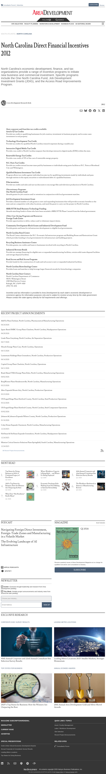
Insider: (23, 587)
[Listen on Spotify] (26, 571)
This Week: (25, 592)
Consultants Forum (9, 5)
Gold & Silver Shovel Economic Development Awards (18, 746)
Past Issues (100, 523)
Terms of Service (70, 772)
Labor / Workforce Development (65, 728)
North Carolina (24, 34)
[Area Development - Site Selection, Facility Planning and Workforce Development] (53, 12)
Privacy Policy (59, 772)
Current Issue (7, 729)
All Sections (103, 24)
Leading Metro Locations (9, 752)
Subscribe (94, 4)
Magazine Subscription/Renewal (15, 721)
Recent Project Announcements (65, 735)
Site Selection (59, 731)
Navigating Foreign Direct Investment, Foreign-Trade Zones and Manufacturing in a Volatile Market (25, 533)
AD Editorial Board (83, 24)
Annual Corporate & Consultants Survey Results (17, 749)
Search (60, 20)
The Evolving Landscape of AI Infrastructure (19, 543)
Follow (46, 20)
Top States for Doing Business (11, 755)
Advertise (20, 5)
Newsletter (6, 725)
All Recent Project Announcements (13, 450)
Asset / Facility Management (64, 725)
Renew (102, 5)
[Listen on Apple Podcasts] (26, 567)
